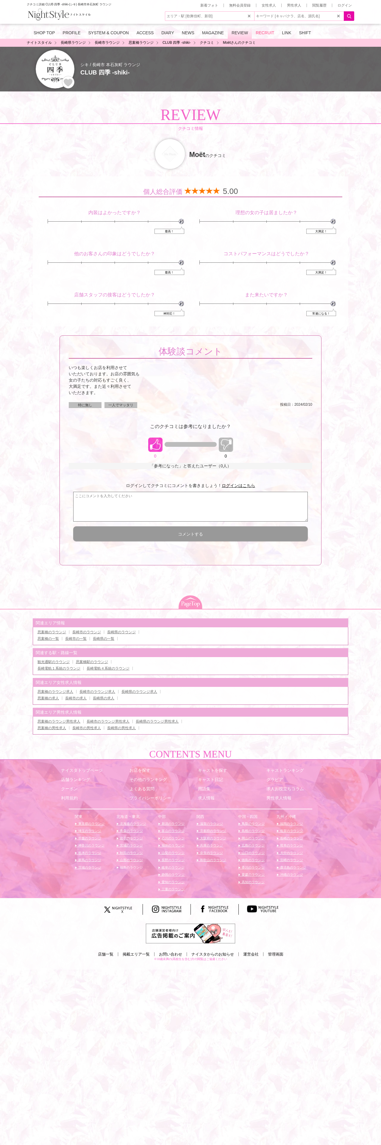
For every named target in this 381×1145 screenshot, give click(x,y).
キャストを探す (212, 770)
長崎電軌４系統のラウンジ (108, 668)
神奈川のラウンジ (90, 845)
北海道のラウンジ (132, 823)
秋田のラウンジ (131, 853)
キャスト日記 (210, 779)
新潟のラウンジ (173, 823)
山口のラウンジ (253, 853)
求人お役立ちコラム (285, 788)
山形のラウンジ (131, 860)
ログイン (345, 5)
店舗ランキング (75, 779)
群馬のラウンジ (89, 860)
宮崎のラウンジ (291, 860)
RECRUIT (265, 32)
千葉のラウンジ (89, 838)
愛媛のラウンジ (253, 874)
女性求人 (269, 5)
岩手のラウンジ (131, 838)
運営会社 (251, 954)
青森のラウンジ (131, 831)
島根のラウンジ (253, 831)
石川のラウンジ (173, 838)
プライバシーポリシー (150, 798)
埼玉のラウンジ (89, 831)
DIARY (167, 32)
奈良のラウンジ (211, 853)
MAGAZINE (213, 32)
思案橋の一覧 (48, 638)
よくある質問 (141, 788)
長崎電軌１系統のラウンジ (59, 668)
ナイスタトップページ (82, 770)
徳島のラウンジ (253, 860)
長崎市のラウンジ (86, 632)
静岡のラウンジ (173, 874)
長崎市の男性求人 (86, 728)
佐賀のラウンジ (291, 831)
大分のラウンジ (291, 853)
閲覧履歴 (319, 5)
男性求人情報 (278, 798)
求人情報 (206, 798)
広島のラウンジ (253, 845)
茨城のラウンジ (89, 867)
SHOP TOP (44, 32)
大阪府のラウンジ (212, 838)
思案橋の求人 (48, 698)
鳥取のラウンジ (253, 823)
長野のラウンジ (173, 860)
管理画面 (275, 954)
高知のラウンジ (253, 882)
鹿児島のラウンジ (292, 867)
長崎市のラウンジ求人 (97, 691)
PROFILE (72, 32)
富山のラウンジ (173, 831)
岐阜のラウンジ (173, 867)
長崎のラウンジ (291, 838)
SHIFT (305, 32)
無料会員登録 (240, 5)
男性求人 (294, 5)
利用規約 (69, 798)
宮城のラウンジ (131, 845)
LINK (286, 32)
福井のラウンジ (173, 845)
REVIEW (240, 32)
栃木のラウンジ (89, 853)
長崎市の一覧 (76, 638)
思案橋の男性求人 (52, 728)
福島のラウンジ (131, 867)
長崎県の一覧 (103, 638)
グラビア (274, 779)
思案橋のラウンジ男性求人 (59, 721)
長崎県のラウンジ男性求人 (157, 721)
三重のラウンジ (173, 889)
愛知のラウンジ (173, 882)
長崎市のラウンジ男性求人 (108, 721)
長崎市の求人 (76, 698)
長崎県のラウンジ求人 (139, 691)
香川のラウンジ (253, 867)
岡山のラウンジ (253, 838)
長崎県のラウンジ (121, 632)
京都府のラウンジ (212, 831)
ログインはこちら (238, 485)
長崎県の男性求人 (121, 728)
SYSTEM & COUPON (108, 32)
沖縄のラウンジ (291, 874)
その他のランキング (148, 779)
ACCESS (145, 32)
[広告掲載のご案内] (190, 933)
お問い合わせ (170, 954)
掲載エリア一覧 (136, 954)
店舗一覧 (105, 954)
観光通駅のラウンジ (54, 662)
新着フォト (209, 5)
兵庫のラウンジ (211, 845)
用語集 (204, 788)
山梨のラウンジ (173, 853)
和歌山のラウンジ (212, 860)
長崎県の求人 (103, 698)
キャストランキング (285, 770)
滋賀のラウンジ (211, 823)
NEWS (188, 32)
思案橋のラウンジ (52, 632)
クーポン (69, 788)
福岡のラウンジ (291, 823)
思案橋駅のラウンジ (92, 662)
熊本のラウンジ (291, 845)
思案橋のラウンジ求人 (55, 691)
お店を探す (139, 770)
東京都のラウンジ (90, 823)
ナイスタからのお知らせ (212, 954)
